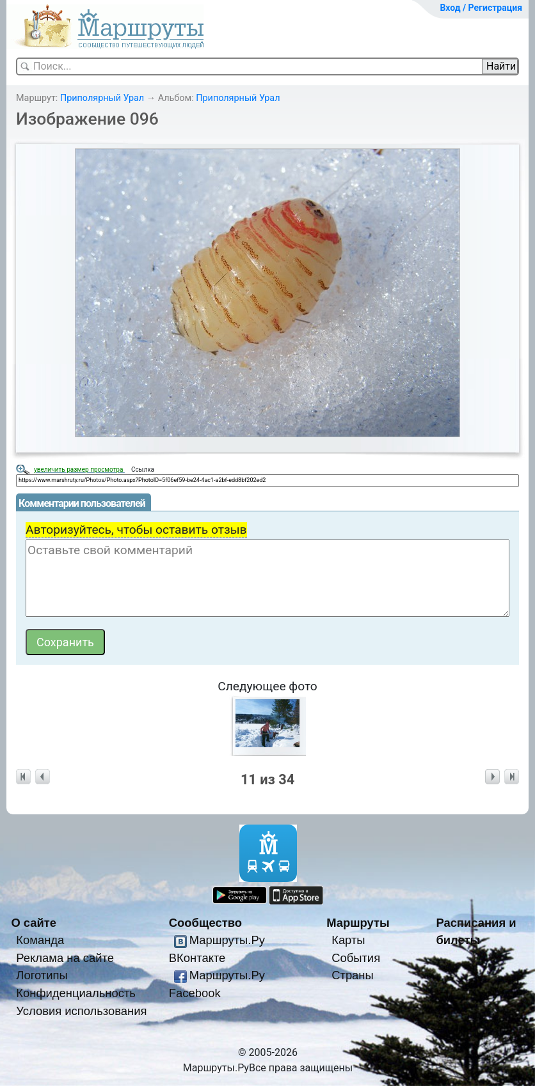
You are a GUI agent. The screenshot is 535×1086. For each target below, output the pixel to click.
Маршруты (358, 922)
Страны (352, 975)
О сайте (33, 922)
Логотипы (41, 975)
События (355, 958)
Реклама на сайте (65, 958)
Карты (348, 940)
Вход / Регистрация (481, 8)
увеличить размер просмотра (79, 469)
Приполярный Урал (102, 98)
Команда (40, 940)
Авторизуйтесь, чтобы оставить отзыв (136, 529)
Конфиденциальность (76, 993)
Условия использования (81, 1011)
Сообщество (205, 922)
